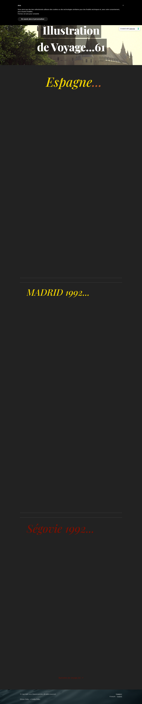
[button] (123, 5)
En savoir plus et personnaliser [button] (32, 19)
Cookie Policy (35, 699)
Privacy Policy (24, 699)
